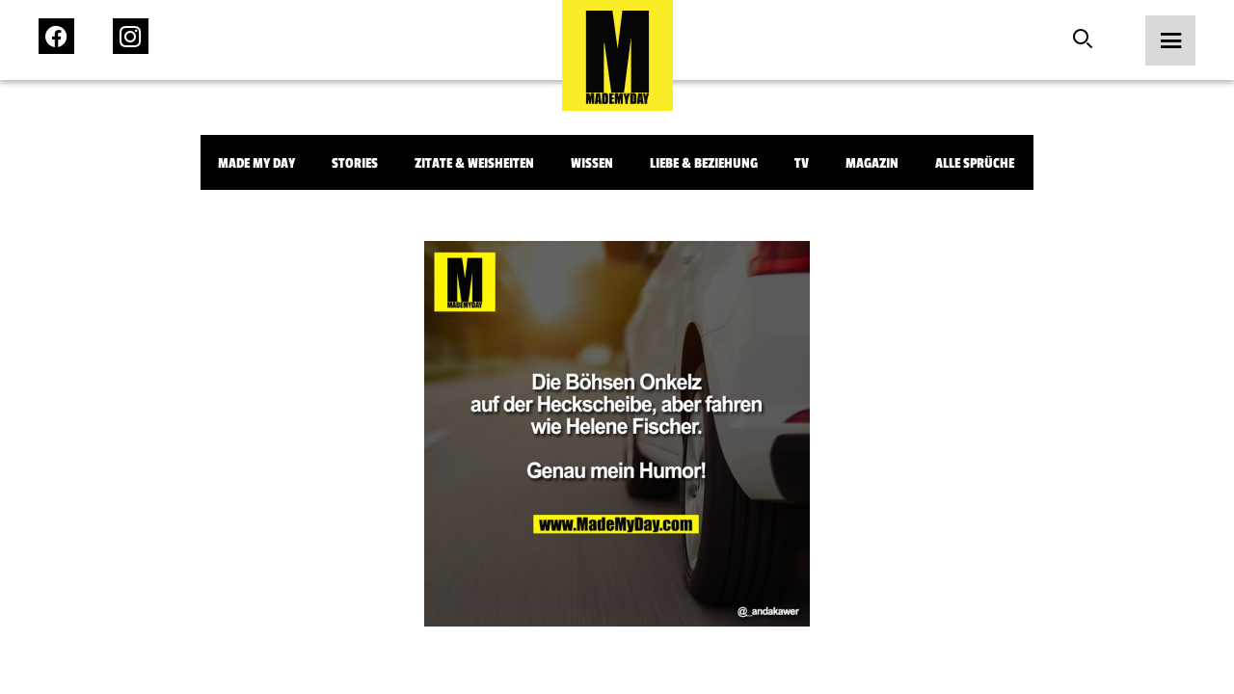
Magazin (872, 163)
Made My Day (256, 163)
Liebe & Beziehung (704, 163)
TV (801, 163)
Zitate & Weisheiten (474, 163)
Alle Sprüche (974, 163)
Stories (355, 163)
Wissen (592, 163)
